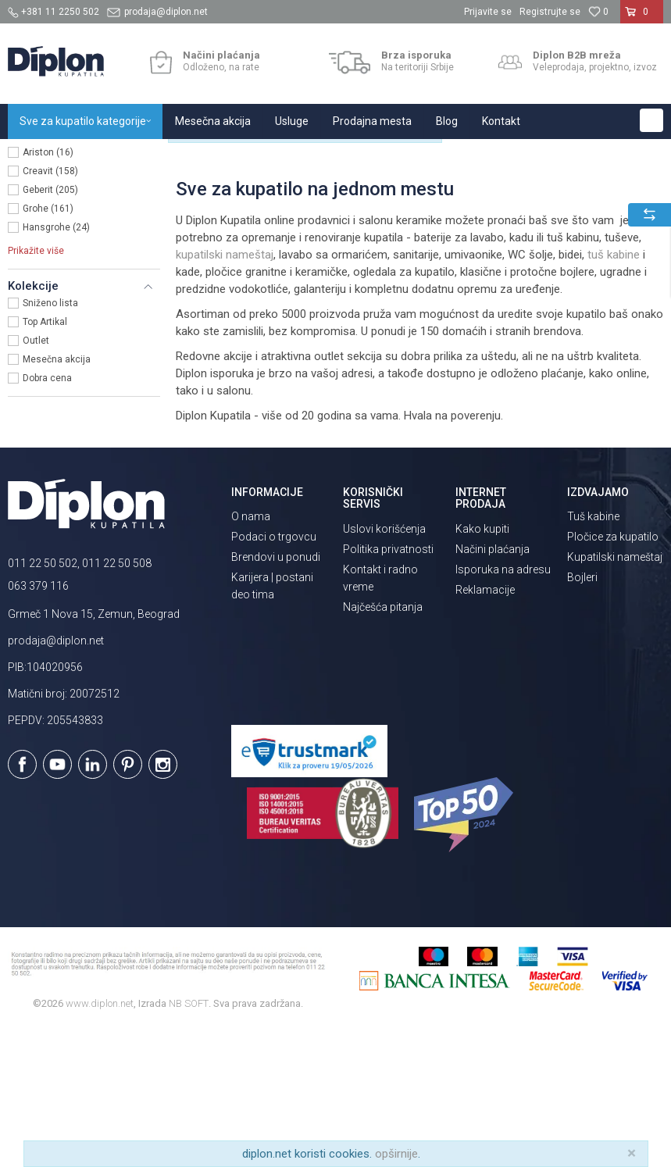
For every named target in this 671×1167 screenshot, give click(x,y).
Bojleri (582, 717)
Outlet (36, 480)
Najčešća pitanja (383, 746)
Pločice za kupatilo (613, 676)
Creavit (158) (50, 310)
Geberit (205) (50, 329)
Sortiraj (552, 187)
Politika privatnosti (388, 688)
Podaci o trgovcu (273, 676)
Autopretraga (485, 187)
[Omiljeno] (598, 11)
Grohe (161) (48, 348)
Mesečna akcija (57, 499)
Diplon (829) (48, 273)
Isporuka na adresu (503, 708)
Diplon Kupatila (42, 156)
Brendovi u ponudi (275, 697)
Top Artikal (45, 461)
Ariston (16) (48, 292)
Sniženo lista (50, 442)
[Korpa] (641, 17)
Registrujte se (549, 11)
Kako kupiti (482, 668)
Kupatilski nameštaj (614, 697)
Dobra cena (47, 517)
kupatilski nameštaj (224, 394)
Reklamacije (485, 729)
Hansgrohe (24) (56, 367)
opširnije (396, 1154)
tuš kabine (613, 394)
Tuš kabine (593, 656)
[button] (651, 120)
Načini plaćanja (492, 688)
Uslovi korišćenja (384, 668)
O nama (250, 656)
